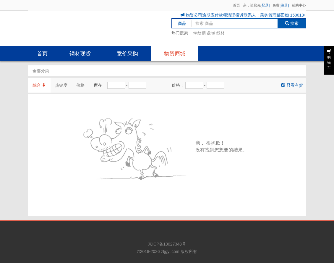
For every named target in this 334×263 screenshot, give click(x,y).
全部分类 (41, 70)
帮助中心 (299, 5)
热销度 (61, 85)
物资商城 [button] (174, 54)
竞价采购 (127, 54)
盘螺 (211, 32)
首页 (236, 5)
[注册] (284, 5)
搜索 (292, 23)
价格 (80, 85)
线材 (220, 32)
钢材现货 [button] (80, 54)
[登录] (265, 5)
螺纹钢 (199, 32)
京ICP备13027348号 (167, 244)
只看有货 (292, 85)
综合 (39, 85)
